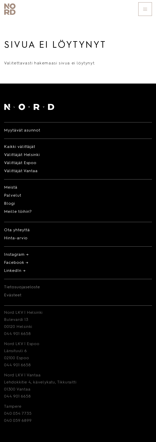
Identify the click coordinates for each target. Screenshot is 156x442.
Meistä (10, 188)
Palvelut (12, 196)
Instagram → (16, 255)
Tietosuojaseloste (22, 287)
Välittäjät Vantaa (21, 171)
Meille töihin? (18, 212)
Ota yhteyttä (17, 230)
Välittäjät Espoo (20, 163)
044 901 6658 (17, 334)
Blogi (9, 204)
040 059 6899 (18, 421)
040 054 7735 (18, 414)
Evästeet (13, 295)
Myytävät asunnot (22, 130)
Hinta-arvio (16, 238)
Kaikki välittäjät (19, 147)
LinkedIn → (15, 271)
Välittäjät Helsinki (22, 155)
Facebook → (16, 263)
